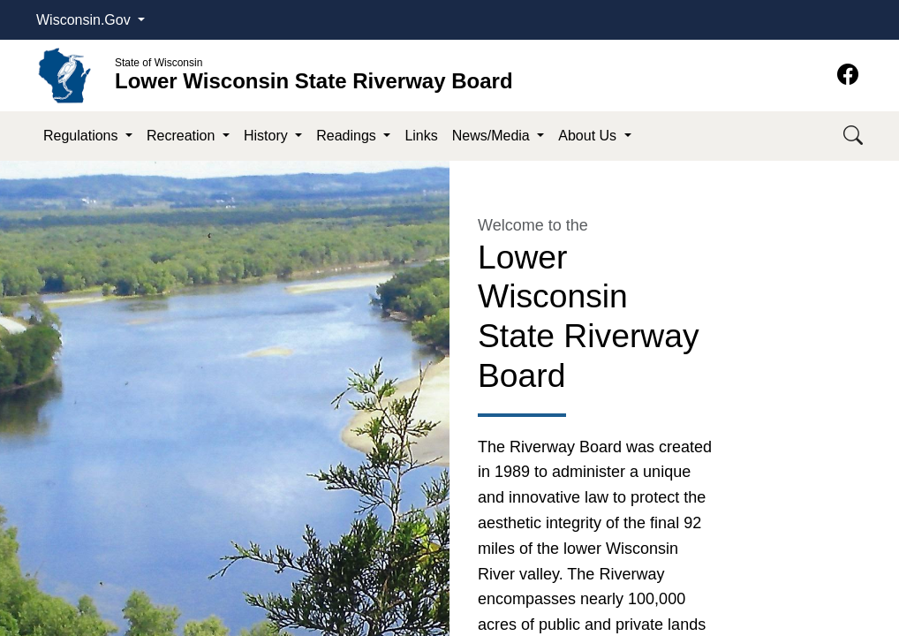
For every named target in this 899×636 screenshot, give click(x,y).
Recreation (183, 135)
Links (420, 135)
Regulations (82, 135)
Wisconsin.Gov (85, 19)
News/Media (492, 135)
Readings (348, 135)
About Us (589, 135)
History (267, 135)
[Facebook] (847, 75)
